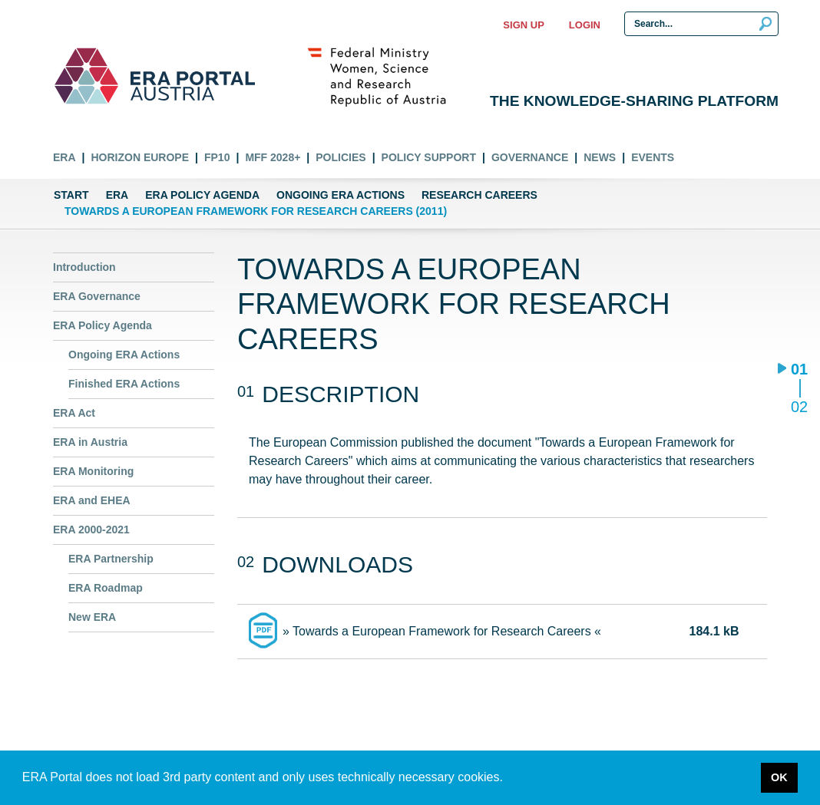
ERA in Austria (90, 442)
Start (71, 195)
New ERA (92, 617)
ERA (64, 157)
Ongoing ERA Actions (340, 195)
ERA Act (74, 413)
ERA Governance (97, 296)
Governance (529, 157)
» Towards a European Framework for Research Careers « (442, 631)
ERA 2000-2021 (91, 529)
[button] (508, 779)
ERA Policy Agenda (202, 195)
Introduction (84, 267)
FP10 (217, 157)
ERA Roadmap (105, 588)
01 (799, 370)
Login (584, 25)
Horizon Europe (140, 157)
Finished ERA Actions (124, 384)
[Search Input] (701, 24)
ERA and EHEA (92, 500)
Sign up (523, 25)
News (600, 157)
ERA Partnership (111, 559)
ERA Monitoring (93, 471)
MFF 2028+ (272, 157)
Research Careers (479, 195)
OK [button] (779, 777)
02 (799, 406)
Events (652, 157)
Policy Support (429, 157)
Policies (340, 157)
